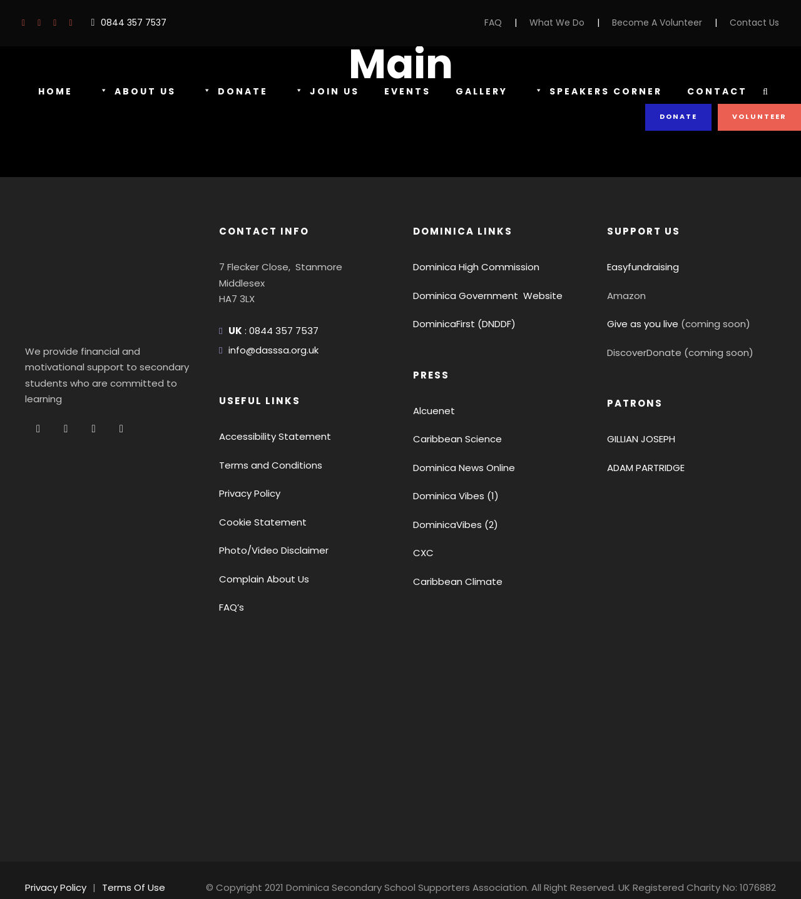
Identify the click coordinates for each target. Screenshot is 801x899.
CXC (423, 552)
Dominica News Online (462, 467)
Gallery (478, 91)
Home (55, 91)
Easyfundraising (640, 267)
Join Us (321, 92)
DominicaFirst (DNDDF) (462, 323)
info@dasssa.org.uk (270, 350)
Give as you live (640, 323)
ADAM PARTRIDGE (649, 467)
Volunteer (760, 116)
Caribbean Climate (452, 581)
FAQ (517, 23)
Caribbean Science (452, 439)
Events (402, 91)
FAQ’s (232, 607)
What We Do (577, 23)
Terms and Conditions (264, 465)
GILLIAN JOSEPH (645, 439)
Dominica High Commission (470, 267)
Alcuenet (431, 410)
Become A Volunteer (669, 23)
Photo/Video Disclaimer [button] (268, 550)
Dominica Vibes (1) (452, 495)
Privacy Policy (248, 493)
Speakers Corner (598, 92)
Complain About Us (259, 579)
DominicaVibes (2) (451, 524)
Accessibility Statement (267, 436)
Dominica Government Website (479, 295)
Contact (716, 91)
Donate (232, 92)
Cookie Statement (256, 522)
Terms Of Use (127, 871)
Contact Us (757, 23)
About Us (136, 92)
